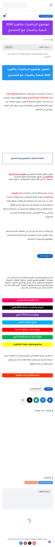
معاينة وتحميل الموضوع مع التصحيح (27, 158)
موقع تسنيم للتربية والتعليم (18, 539)
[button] (43, 400)
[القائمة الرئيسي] (51, 5)
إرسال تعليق (44, 491)
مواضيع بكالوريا (45, 16)
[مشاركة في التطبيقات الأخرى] (23, 400)
